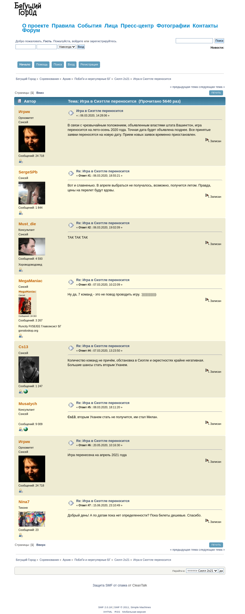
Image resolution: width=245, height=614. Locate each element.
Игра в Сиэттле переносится (99, 111)
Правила (63, 26)
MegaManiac (30, 280)
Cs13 (23, 346)
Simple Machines (141, 607)
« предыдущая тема (184, 86)
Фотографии (173, 26)
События (90, 26)
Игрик (24, 111)
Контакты (205, 26)
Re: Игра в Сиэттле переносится (102, 171)
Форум (31, 30)
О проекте (35, 26)
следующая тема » (212, 86)
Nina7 (23, 501)
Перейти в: (178, 570)
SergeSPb (27, 172)
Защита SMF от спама (110, 585)
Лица (111, 26)
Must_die (27, 223)
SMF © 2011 (121, 607)
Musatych (27, 403)
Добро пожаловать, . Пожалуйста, (44, 41)
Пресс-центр (137, 26)
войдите (77, 41)
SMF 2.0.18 (105, 607)
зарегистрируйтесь (103, 41)
